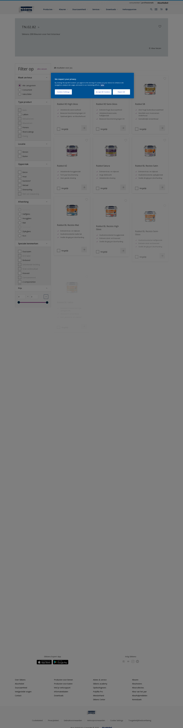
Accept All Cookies (103, 92)
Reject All (121, 92)
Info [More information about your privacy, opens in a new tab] (102, 85)
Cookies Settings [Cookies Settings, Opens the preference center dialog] (63, 92)
